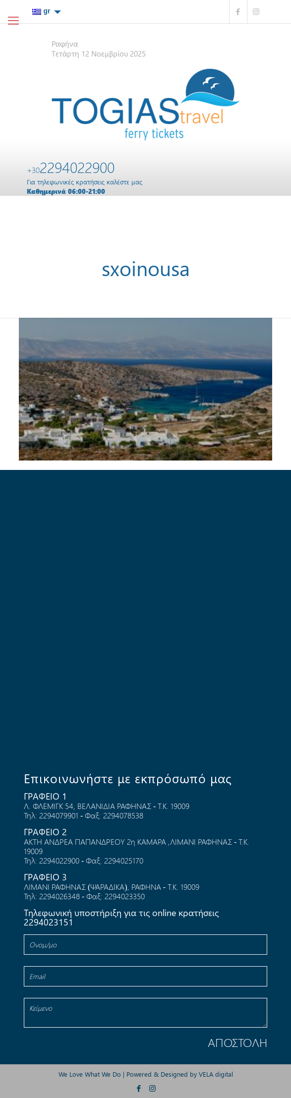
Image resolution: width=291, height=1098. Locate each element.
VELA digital (216, 1074)
